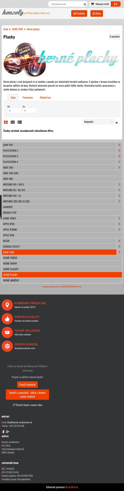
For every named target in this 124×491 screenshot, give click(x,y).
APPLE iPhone (62, 229)
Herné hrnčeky (11, 280)
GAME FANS (62, 252)
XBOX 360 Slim (10, 173)
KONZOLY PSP (9, 213)
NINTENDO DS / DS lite (62, 190)
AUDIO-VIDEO (62, 218)
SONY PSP (62, 145)
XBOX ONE (8, 179)
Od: (14, 109)
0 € (115, 4)
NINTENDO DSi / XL (62, 195)
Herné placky (10, 275)
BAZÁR (62, 241)
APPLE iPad (8, 235)
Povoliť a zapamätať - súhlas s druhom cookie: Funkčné (27, 394)
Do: (30, 109)
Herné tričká (10, 258)
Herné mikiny (10, 263)
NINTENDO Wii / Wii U (62, 184)
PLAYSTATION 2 (62, 150)
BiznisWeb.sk (72, 487)
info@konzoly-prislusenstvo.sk (19, 422)
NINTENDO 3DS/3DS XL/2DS (62, 201)
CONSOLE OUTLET (62, 246)
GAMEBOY (8, 207)
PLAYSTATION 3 (62, 156)
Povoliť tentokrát (27, 384)
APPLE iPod (62, 224)
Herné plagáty (11, 269)
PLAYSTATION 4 (62, 162)
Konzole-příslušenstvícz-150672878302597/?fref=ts (62, 286)
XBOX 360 (62, 167)
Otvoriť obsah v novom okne (27, 405)
